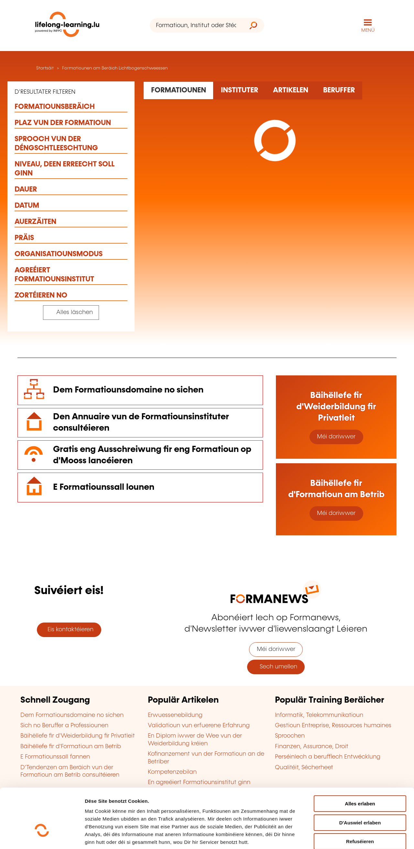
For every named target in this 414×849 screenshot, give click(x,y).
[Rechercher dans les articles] (290, 90)
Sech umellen (276, 667)
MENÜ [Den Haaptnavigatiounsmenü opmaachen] (368, 30)
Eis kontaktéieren (68, 630)
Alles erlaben (360, 760)
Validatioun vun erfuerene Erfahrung (199, 725)
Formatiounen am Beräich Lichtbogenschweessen (115, 68)
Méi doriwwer (336, 437)
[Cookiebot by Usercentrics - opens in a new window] (42, 836)
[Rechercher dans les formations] (178, 90)
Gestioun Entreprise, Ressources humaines (333, 725)
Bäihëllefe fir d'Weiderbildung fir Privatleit (77, 736)
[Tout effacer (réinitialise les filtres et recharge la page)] (71, 312)
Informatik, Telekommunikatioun (319, 715)
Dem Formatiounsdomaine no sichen (128, 390)
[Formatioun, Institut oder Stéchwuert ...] (196, 25)
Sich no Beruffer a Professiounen (64, 725)
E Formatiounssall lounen (103, 487)
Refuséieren (360, 798)
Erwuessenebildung (175, 715)
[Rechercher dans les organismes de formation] (239, 90)
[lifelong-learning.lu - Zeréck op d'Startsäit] (67, 26)
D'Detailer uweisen (106, 836)
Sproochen (290, 736)
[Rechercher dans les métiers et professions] (338, 90)
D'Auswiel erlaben (360, 779)
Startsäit (44, 68)
